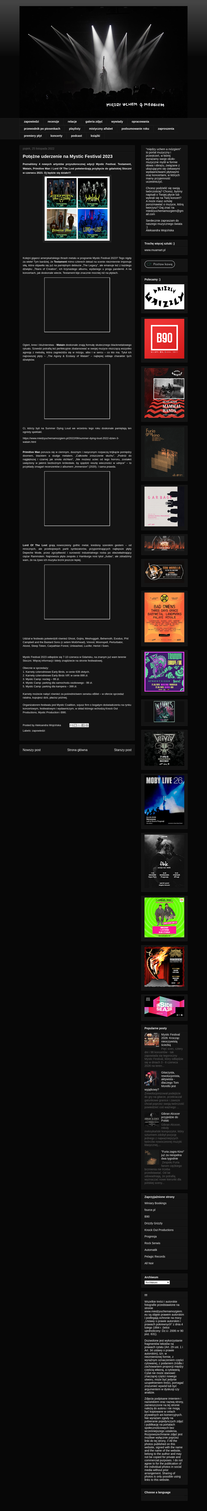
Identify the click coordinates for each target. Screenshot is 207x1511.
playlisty (74, 128)
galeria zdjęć (93, 121)
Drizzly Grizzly (153, 1223)
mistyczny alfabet (101, 128)
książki (95, 135)
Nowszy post (32, 750)
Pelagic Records (154, 1256)
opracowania (140, 121)
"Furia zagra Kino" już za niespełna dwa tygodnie (172, 1155)
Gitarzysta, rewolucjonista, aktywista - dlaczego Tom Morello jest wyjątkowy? (162, 1081)
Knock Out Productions (159, 1230)
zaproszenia (166, 128)
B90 (147, 1216)
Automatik (150, 1249)
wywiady (117, 121)
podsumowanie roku (135, 128)
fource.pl (149, 1209)
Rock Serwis (152, 1243)
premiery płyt (33, 135)
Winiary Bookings (155, 1203)
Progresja (150, 1236)
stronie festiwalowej (90, 660)
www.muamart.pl (154, 250)
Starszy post (123, 750)
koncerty (56, 135)
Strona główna (77, 750)
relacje (72, 121)
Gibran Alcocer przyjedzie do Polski (170, 1117)
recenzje (53, 121)
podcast (76, 135)
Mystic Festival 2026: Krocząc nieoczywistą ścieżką (170, 1039)
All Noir (149, 1263)
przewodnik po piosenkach (42, 128)
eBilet (95, 693)
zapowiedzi (31, 121)
